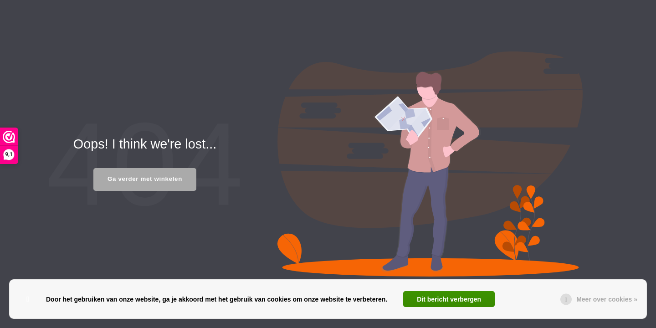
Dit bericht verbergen (449, 299)
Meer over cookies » (606, 299)
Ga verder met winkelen (145, 178)
